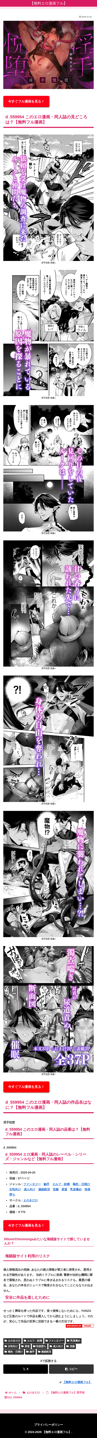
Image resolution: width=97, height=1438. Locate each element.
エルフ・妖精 (61, 1184)
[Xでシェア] (25, 1369)
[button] (71, 1369)
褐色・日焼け (81, 1184)
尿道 (64, 1189)
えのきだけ (30, 1200)
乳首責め (76, 1189)
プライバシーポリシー (48, 1424)
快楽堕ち (39, 1346)
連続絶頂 (44, 1189)
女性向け (15, 1189)
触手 (46, 1184)
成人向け (29, 1189)
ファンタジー (32, 1184)
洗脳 (56, 1189)
